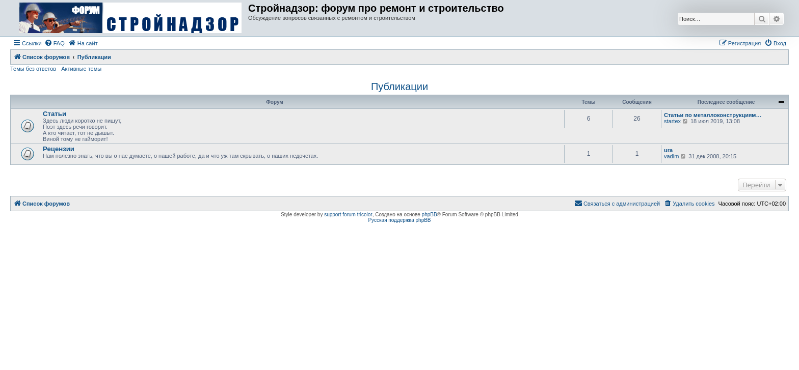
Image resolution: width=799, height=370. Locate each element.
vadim (671, 156)
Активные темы (81, 69)
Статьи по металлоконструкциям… (713, 115)
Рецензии (58, 149)
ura (668, 150)
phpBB (429, 214)
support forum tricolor (348, 214)
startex (672, 121)
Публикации (399, 86)
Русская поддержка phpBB (399, 220)
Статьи (54, 114)
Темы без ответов (33, 69)
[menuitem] (54, 43)
